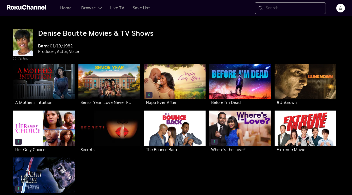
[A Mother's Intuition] (44, 85)
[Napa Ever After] (175, 85)
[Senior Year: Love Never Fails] (109, 85)
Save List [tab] (141, 8)
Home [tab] (66, 8)
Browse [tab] (91, 8)
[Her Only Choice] (44, 132)
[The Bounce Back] (175, 132)
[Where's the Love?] (240, 132)
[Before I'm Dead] (240, 85)
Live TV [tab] (117, 8)
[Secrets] (109, 132)
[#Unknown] (305, 85)
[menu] (340, 8)
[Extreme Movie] (305, 132)
